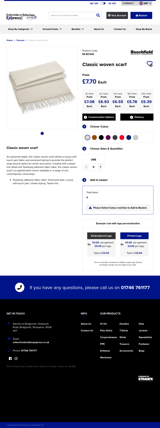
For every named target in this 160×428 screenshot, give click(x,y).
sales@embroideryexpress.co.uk (31, 342)
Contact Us (87, 330)
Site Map (72, 366)
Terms (9, 366)
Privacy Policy (19, 366)
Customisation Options (99, 117)
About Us (86, 324)
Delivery (137, 117)
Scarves (21, 40)
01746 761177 (135, 287)
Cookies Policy (32, 366)
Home (10, 40)
